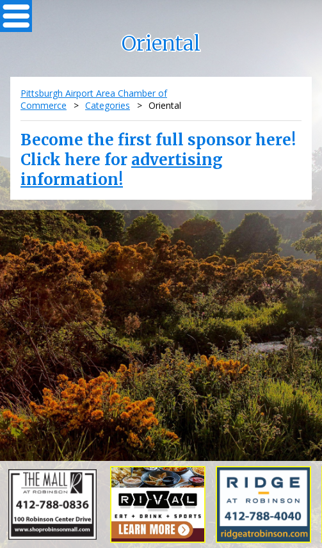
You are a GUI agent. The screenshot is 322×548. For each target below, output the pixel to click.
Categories (107, 105)
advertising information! (121, 169)
